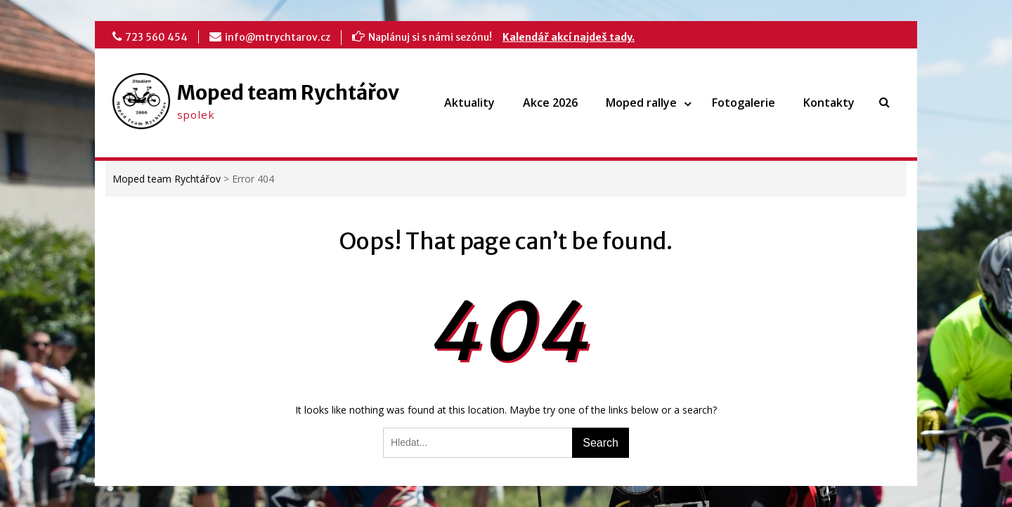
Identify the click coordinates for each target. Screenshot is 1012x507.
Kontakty (829, 102)
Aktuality (469, 102)
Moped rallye (641, 102)
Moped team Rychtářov (288, 92)
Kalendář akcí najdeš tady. (568, 37)
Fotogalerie (743, 102)
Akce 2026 (550, 102)
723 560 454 (156, 37)
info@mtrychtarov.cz (277, 37)
